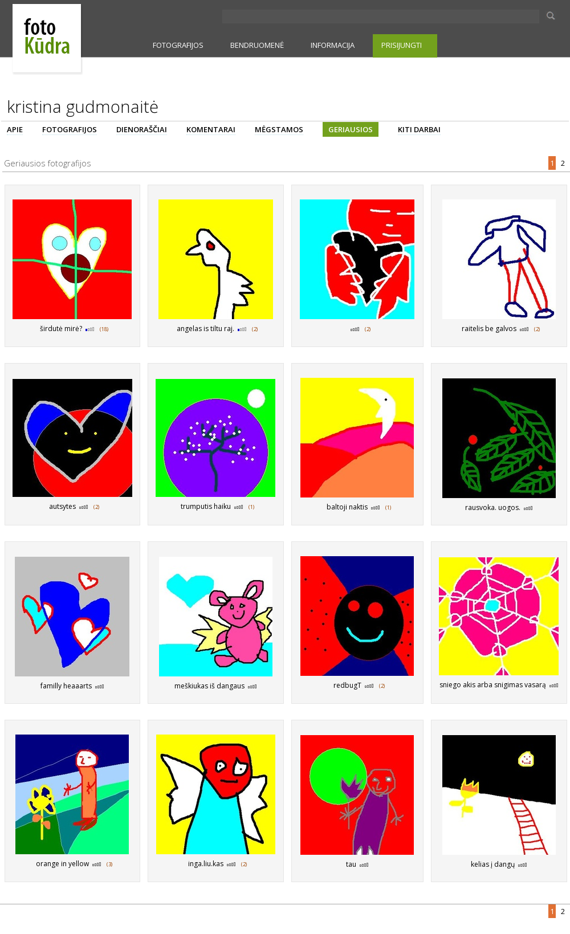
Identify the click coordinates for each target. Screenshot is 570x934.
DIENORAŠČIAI (141, 129)
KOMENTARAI (210, 129)
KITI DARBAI (419, 129)
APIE (15, 129)
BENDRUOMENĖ (257, 45)
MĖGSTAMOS (279, 129)
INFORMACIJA (333, 45)
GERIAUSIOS (350, 129)
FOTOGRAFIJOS (178, 45)
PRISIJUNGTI (401, 45)
